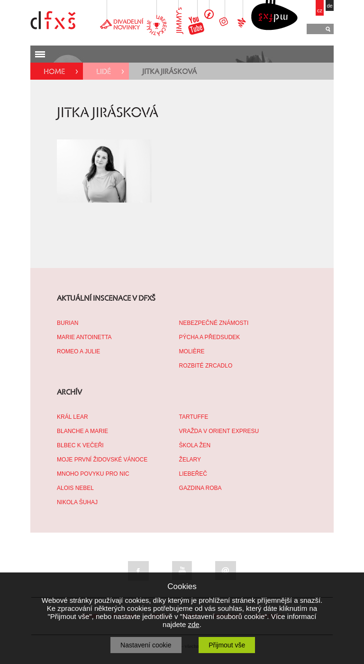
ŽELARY (190, 459)
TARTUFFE (194, 417)
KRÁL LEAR (72, 417)
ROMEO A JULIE (78, 351)
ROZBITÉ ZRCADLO (206, 365)
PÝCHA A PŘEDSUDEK (209, 337)
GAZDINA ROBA (200, 488)
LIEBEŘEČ (193, 473)
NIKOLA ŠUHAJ (77, 502)
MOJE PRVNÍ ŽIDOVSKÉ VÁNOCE (102, 459)
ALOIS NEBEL (75, 488)
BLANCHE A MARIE (82, 431)
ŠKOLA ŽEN (195, 445)
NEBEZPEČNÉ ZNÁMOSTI (214, 323)
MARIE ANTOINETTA (84, 337)
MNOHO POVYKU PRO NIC (93, 473)
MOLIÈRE (192, 351)
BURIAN (67, 323)
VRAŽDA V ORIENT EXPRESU (219, 431)
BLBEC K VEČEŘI (80, 445)
